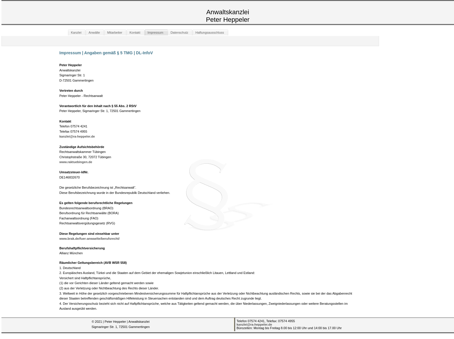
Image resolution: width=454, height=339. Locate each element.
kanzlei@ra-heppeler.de (77, 136)
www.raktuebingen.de (75, 162)
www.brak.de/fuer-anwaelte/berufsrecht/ (89, 238)
